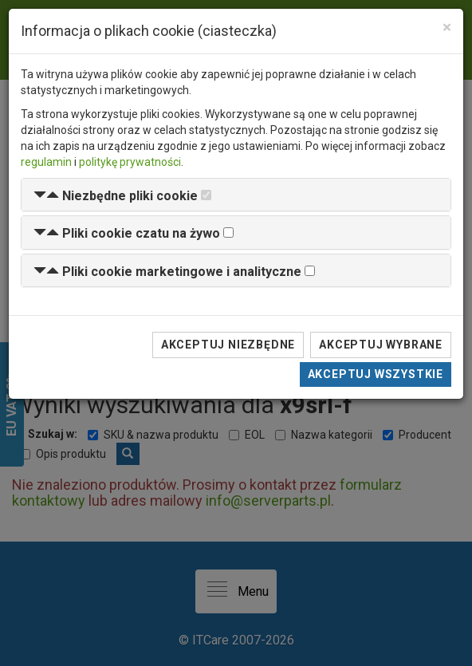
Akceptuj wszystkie (375, 374)
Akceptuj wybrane (380, 344)
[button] (115, 195)
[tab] (236, 195)
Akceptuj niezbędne (228, 344)
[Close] (446, 27)
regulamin (46, 162)
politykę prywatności (130, 162)
